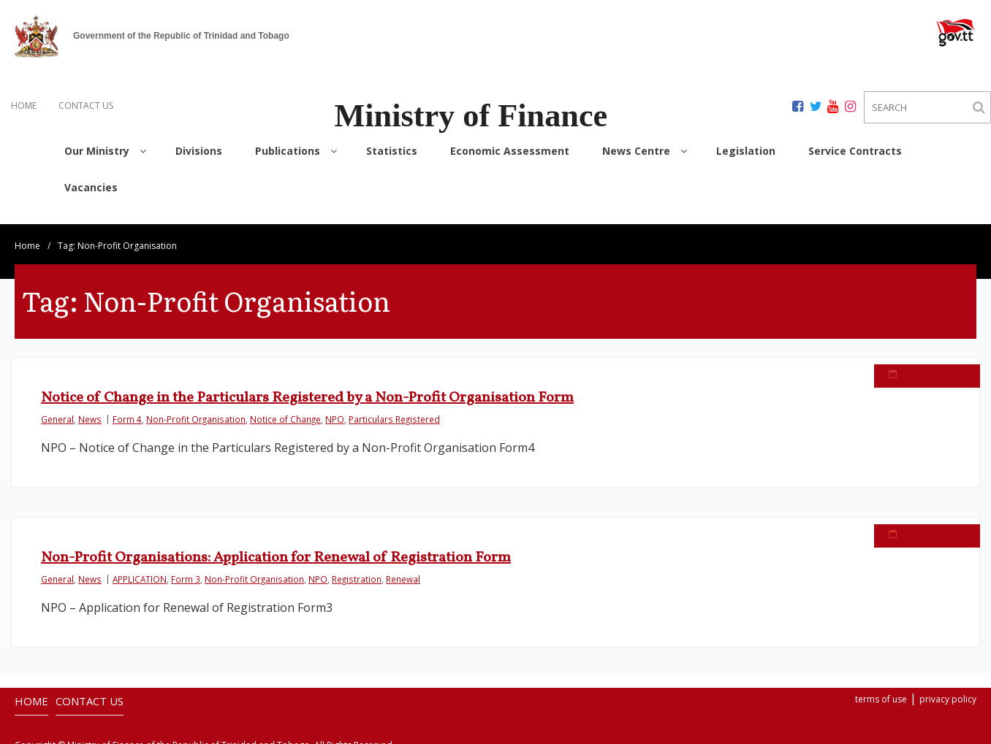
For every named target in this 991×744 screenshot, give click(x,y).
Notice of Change (285, 410)
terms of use (881, 690)
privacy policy (947, 690)
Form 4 (127, 410)
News (90, 410)
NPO (334, 410)
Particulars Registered (394, 410)
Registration (356, 570)
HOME (24, 105)
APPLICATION (140, 570)
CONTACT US (85, 105)
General (57, 410)
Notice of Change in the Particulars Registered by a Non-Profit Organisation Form (307, 389)
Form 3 (185, 570)
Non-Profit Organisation (196, 410)
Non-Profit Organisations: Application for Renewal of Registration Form (276, 549)
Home (27, 237)
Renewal (403, 570)
